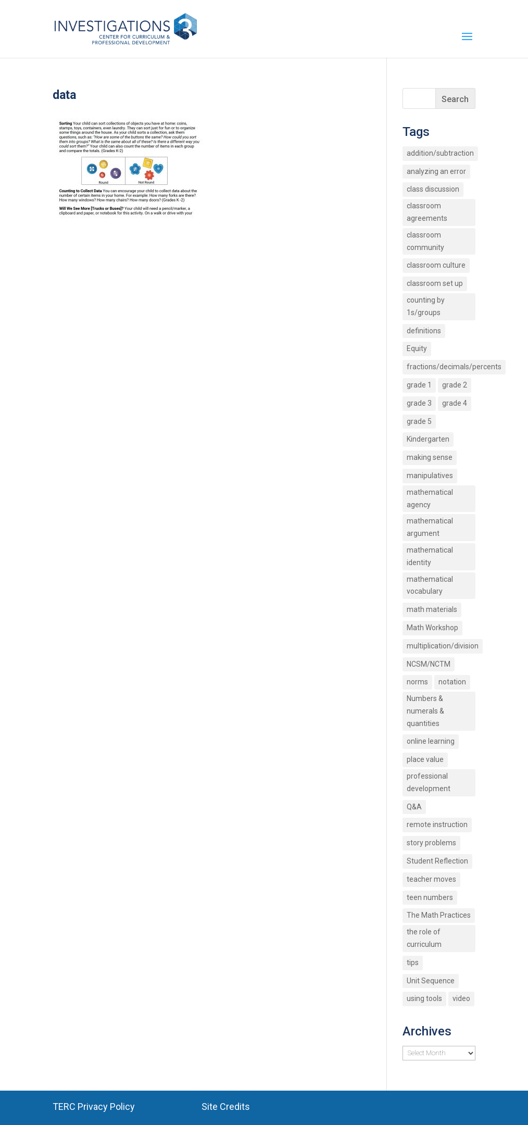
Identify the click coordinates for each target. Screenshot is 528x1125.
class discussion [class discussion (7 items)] (433, 189)
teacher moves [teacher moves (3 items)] (431, 879)
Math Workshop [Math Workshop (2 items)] (432, 627)
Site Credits (226, 1106)
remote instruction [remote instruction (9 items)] (437, 824)
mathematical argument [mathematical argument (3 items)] (430, 527)
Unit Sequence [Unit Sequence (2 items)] (431, 981)
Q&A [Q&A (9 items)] (414, 807)
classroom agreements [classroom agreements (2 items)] (427, 212)
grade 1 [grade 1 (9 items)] (419, 385)
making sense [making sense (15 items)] (429, 457)
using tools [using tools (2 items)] (424, 998)
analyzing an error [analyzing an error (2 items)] (436, 171)
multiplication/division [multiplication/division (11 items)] (443, 646)
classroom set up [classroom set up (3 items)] (435, 283)
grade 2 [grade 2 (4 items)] (454, 385)
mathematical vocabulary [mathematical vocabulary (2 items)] (430, 585)
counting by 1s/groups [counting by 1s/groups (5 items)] (426, 306)
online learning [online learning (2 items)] (431, 741)
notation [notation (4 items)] (452, 682)
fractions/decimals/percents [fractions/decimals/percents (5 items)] (454, 366)
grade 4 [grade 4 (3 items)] (454, 403)
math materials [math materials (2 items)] (432, 609)
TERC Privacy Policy (94, 1106)
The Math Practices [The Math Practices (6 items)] (439, 915)
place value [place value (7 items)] (425, 759)
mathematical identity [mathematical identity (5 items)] (430, 556)
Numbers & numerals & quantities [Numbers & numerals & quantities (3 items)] (425, 711)
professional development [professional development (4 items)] (428, 782)
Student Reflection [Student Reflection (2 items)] (437, 861)
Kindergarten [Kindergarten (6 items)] (428, 439)
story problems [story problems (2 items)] (431, 843)
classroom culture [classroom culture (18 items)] (436, 265)
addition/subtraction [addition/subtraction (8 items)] (440, 153)
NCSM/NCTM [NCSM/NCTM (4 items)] (428, 664)
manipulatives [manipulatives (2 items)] (430, 475)
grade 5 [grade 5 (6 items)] (419, 421)
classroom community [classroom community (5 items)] (425, 241)
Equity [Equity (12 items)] (417, 348)
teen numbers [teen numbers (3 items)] (430, 897)
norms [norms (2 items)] (417, 682)
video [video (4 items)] (461, 998)
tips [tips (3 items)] (413, 962)
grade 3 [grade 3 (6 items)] (419, 403)
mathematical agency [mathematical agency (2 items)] (430, 498)
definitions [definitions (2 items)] (424, 331)
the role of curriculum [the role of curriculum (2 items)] (424, 938)
